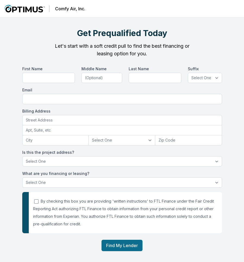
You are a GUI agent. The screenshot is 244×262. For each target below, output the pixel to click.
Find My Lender (122, 245)
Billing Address (36, 111)
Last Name (139, 68)
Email (27, 90)
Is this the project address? (48, 152)
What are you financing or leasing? (55, 173)
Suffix (193, 68)
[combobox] (122, 120)
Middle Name (94, 68)
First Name (32, 68)
